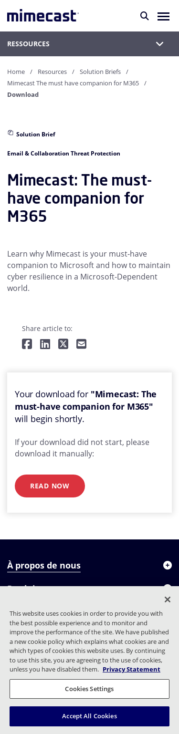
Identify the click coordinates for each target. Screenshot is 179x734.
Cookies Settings (89, 688)
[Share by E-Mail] (81, 344)
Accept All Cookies (89, 716)
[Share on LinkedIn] (45, 344)
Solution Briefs (100, 71)
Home (16, 71)
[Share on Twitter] (63, 344)
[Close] (167, 599)
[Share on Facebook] (27, 344)
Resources (52, 71)
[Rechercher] (144, 15)
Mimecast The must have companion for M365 (73, 83)
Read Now (50, 485)
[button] (163, 16)
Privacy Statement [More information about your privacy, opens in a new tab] (131, 669)
